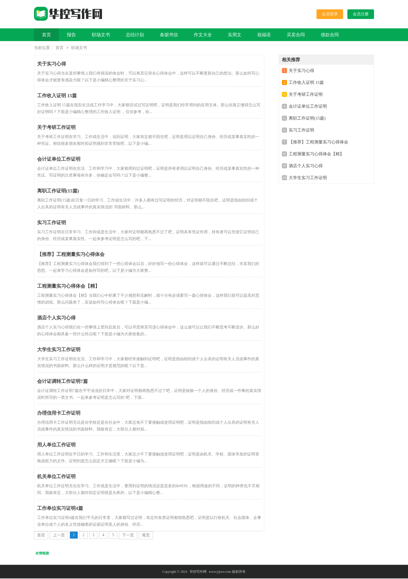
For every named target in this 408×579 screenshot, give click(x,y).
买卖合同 (296, 34)
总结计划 (135, 34)
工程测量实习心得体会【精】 (316, 154)
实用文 (234, 34)
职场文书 (101, 34)
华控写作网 (198, 572)
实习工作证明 (301, 130)
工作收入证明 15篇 (306, 83)
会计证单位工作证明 (308, 107)
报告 (71, 34)
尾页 (146, 536)
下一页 (128, 536)
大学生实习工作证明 (308, 178)
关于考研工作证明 (306, 95)
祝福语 (264, 34)
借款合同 (330, 34)
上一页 (59, 536)
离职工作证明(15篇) (307, 118)
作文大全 (203, 34)
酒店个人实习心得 (306, 166)
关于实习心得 (301, 71)
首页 (46, 34)
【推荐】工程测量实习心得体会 (318, 142)
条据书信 (169, 34)
